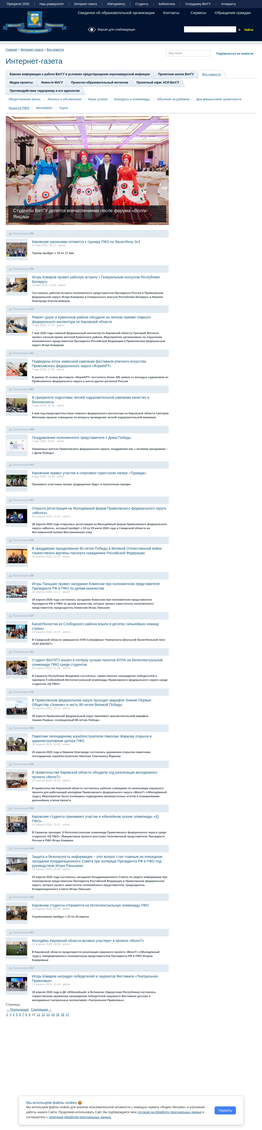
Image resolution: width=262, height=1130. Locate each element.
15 (57, 1014)
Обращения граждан (233, 13)
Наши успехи (98, 99)
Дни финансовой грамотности (218, 99)
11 (38, 1014)
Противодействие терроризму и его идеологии (45, 91)
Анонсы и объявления (64, 99)
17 (67, 1014)
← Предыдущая (18, 1009)
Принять (225, 1110)
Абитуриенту (116, 4)
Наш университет (52, 4)
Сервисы (198, 13)
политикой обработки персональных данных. (80, 1117)
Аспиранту (228, 4)
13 (48, 1014)
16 (62, 1014)
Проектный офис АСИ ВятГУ (157, 82)
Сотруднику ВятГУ (198, 4)
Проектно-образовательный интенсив (99, 82)
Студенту (141, 4)
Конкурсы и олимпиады (132, 99)
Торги (63, 108)
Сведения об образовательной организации (116, 13)
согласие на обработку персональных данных (170, 1112)
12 (43, 1014)
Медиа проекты (21, 82)
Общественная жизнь (25, 99)
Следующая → (41, 1009)
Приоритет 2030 (18, 4)
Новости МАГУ (52, 82)
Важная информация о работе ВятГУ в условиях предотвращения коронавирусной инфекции (80, 74)
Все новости (55, 49)
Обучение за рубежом (173, 99)
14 (52, 1014)
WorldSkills (44, 108)
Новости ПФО (19, 108)
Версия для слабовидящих (116, 29)
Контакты (171, 13)
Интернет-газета (85, 4)
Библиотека (167, 4)
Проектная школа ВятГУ (176, 74)
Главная (11, 49)
